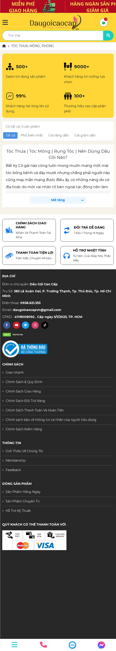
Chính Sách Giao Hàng (23, 391)
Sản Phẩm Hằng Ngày (23, 492)
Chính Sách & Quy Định (24, 382)
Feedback (13, 470)
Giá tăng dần (58, 135)
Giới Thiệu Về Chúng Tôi (24, 451)
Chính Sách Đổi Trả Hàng (25, 401)
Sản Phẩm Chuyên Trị (23, 501)
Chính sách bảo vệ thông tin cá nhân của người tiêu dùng (51, 420)
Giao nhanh (15, 372)
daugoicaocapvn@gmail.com (37, 310)
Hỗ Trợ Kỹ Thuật (18, 511)
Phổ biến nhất (32, 135)
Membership (15, 460)
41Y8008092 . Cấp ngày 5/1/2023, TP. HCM (48, 317)
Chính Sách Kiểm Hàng (24, 429)
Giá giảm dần (85, 135)
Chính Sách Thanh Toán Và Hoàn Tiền (35, 410)
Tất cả (10, 135)
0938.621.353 (30, 303)
